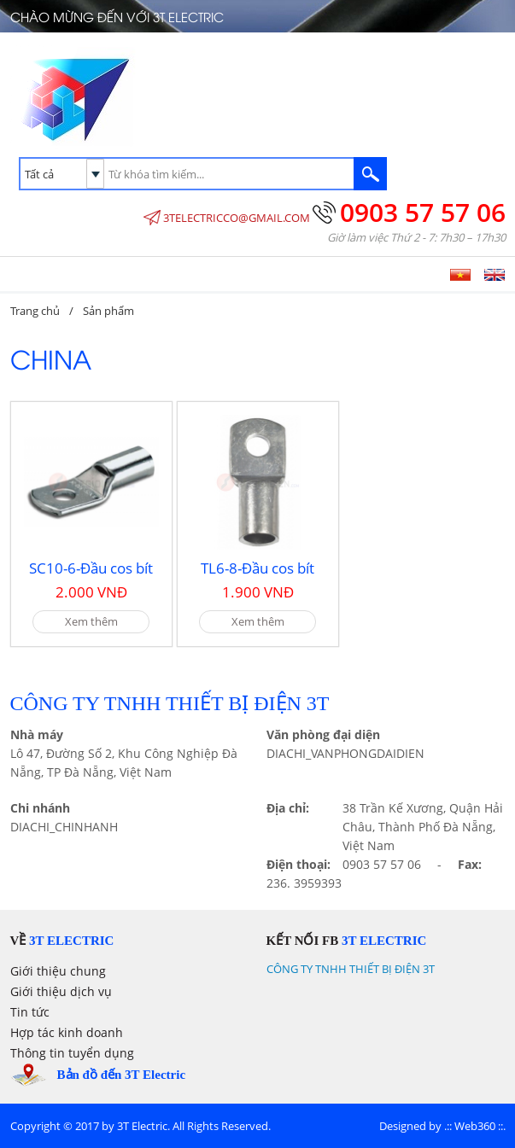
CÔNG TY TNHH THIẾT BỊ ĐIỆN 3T (350, 968)
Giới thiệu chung (58, 971)
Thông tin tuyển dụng (72, 1053)
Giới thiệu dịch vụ (61, 991)
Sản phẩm (108, 310)
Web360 (474, 1125)
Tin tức (30, 1012)
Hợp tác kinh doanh (66, 1032)
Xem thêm (91, 621)
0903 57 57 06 (423, 212)
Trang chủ (35, 310)
